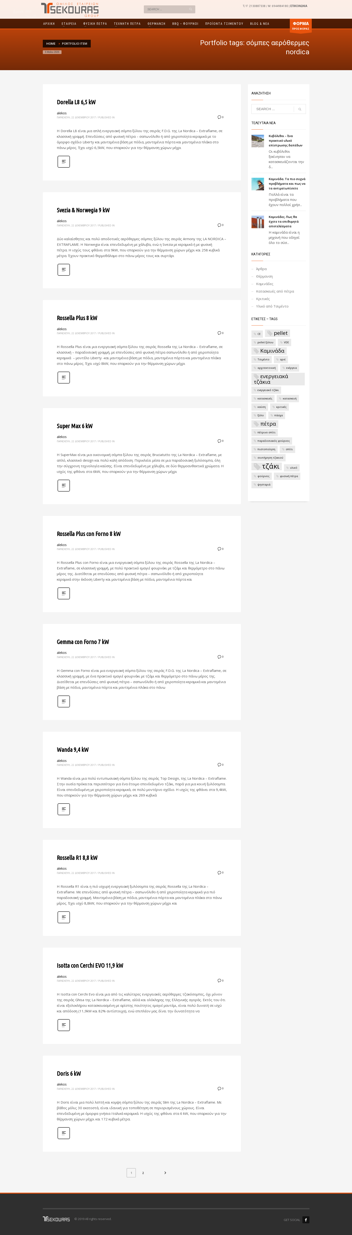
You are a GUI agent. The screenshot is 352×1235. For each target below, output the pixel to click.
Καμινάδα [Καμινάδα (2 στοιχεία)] (272, 350)
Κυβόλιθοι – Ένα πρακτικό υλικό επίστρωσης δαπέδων (285, 140)
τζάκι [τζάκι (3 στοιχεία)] (270, 466)
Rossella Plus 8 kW (77, 318)
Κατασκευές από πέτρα (275, 291)
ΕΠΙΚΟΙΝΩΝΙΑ (298, 6)
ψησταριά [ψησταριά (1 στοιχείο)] (264, 484)
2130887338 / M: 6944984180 (268, 6)
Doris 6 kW (69, 1073)
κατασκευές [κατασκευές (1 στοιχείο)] (265, 398)
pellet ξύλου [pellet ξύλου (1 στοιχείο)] (265, 342)
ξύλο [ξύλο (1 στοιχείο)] (261, 415)
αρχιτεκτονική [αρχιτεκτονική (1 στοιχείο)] (267, 367)
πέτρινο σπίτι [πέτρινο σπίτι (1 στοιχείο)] (267, 432)
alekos (62, 113)
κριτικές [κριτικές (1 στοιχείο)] (281, 407)
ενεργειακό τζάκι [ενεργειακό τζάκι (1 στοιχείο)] (268, 390)
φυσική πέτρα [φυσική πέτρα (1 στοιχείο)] (289, 476)
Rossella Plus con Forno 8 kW (89, 533)
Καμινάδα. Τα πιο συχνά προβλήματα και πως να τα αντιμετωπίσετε (287, 183)
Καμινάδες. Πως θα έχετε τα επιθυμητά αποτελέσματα (284, 221)
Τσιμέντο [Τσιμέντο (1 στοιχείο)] (263, 359)
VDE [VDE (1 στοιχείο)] (286, 342)
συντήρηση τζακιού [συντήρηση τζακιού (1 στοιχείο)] (270, 457)
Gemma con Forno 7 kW (83, 641)
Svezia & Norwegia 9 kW (83, 210)
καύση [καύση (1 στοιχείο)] (262, 407)
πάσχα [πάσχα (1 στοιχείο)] (278, 415)
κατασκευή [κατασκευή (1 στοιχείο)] (290, 398)
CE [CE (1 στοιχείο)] (259, 334)
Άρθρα (261, 268)
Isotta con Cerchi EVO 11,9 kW (90, 965)
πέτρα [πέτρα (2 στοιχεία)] (268, 423)
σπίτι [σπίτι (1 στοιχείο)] (289, 449)
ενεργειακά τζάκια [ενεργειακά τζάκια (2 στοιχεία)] (271, 379)
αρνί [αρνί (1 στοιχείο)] (283, 359)
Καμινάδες (264, 283)
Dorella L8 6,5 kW (76, 102)
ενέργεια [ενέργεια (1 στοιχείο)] (291, 367)
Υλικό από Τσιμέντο (272, 306)
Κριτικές (263, 298)
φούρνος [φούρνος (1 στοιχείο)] (263, 476)
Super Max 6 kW (75, 426)
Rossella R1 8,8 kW (77, 857)
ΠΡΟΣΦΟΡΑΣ (301, 27)
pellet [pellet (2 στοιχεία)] (281, 333)
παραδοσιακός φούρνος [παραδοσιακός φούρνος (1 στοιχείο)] (274, 440)
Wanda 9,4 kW (73, 749)
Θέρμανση (264, 276)
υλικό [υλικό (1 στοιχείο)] (293, 467)
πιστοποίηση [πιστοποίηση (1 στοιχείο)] (266, 449)
